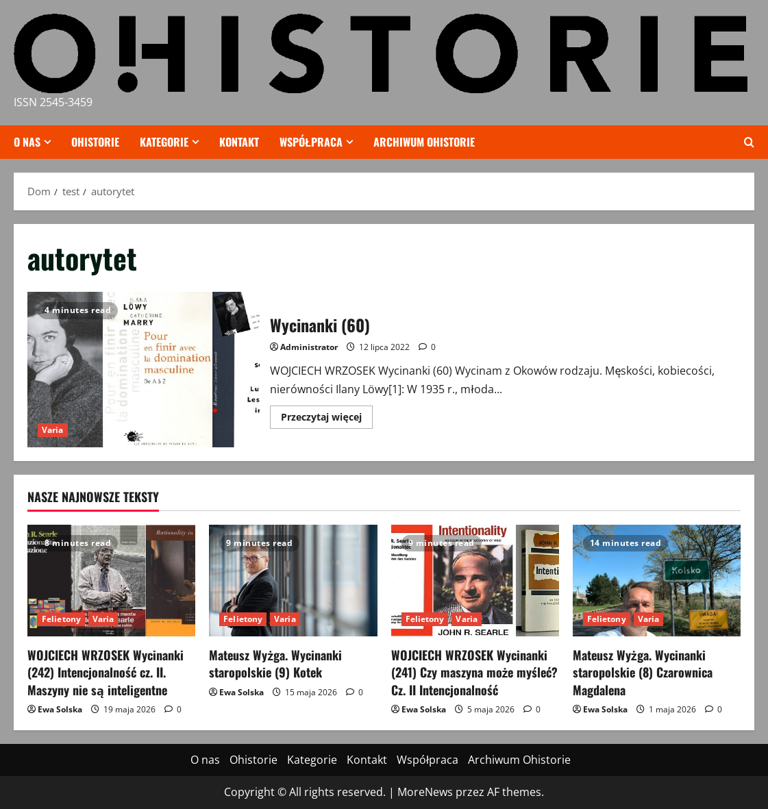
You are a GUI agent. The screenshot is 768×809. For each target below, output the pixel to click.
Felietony (61, 619)
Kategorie (164, 142)
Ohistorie (95, 142)
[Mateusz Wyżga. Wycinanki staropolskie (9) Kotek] (293, 581)
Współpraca (311, 142)
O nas (27, 142)
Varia (53, 430)
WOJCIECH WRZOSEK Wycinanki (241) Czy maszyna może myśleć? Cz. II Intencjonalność (474, 672)
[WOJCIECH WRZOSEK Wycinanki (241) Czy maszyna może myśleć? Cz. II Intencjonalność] (475, 581)
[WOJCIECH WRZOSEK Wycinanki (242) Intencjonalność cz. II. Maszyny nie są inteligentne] (111, 581)
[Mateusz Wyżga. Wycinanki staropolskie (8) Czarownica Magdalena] (657, 581)
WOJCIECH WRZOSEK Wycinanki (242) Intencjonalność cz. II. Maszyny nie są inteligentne (105, 672)
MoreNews (425, 791)
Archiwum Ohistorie (424, 142)
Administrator (309, 347)
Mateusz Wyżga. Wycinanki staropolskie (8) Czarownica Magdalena (643, 672)
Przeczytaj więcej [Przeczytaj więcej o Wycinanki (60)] (326, 419)
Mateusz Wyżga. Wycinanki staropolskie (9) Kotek (275, 663)
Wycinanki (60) (143, 369)
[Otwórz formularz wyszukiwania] (749, 142)
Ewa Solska (60, 709)
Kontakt (239, 142)
